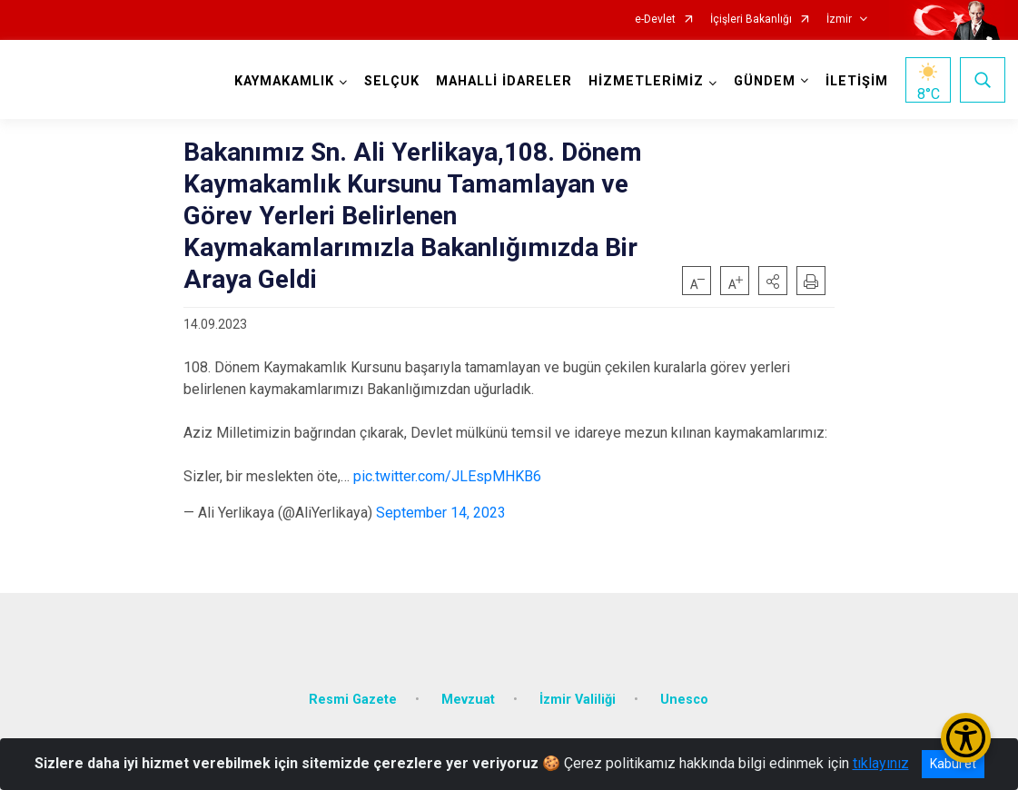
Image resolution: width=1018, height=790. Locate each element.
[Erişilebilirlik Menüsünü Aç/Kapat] (966, 738)
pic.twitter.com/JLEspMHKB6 (447, 476)
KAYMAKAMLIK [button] (283, 81)
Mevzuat (468, 695)
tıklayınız (881, 763)
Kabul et (953, 763)
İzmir (839, 19)
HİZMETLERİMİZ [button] (645, 81)
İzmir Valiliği (577, 695)
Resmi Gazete (353, 695)
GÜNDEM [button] (764, 81)
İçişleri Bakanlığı (751, 19)
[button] (772, 280)
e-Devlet (655, 19)
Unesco (684, 695)
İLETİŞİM (856, 81)
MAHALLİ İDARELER (503, 81)
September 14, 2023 (441, 512)
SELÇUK (391, 81)
